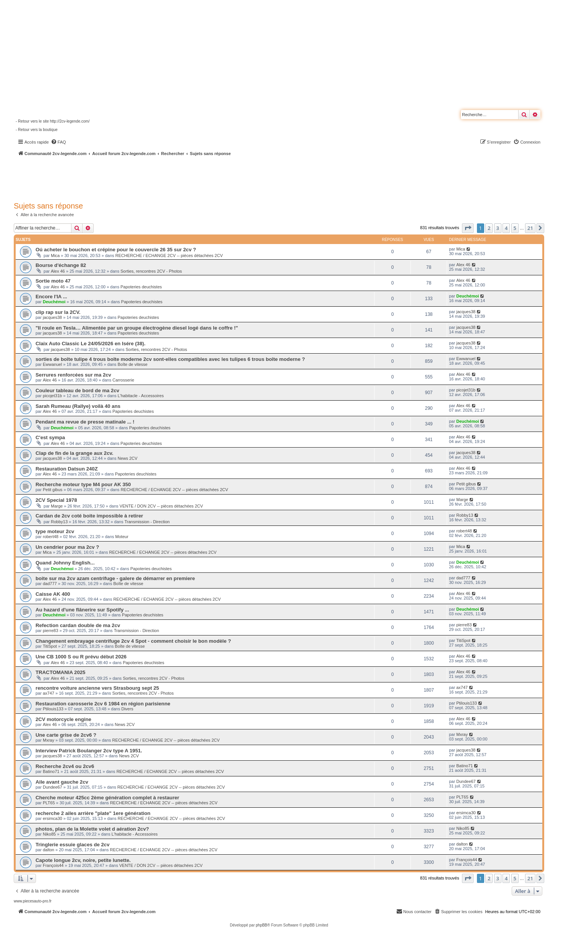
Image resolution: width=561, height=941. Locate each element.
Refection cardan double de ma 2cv (78, 625)
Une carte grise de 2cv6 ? (66, 735)
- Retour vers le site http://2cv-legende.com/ (52, 121)
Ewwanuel (52, 364)
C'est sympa (50, 437)
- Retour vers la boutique (37, 130)
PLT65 (49, 802)
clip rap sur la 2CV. (58, 312)
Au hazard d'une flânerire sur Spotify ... (82, 610)
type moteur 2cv (55, 531)
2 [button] (489, 228)
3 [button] (497, 228)
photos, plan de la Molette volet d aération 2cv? (92, 829)
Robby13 (59, 521)
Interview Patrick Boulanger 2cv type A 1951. (89, 750)
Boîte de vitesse (133, 364)
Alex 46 (58, 271)
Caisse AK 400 (53, 594)
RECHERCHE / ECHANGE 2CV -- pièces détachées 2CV (169, 255)
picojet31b (52, 395)
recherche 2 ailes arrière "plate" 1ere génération (93, 813)
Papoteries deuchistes (141, 287)
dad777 (50, 583)
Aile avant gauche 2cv (62, 782)
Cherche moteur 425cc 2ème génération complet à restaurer (107, 797)
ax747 (48, 693)
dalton (48, 849)
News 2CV (128, 458)
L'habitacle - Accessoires (141, 395)
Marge (57, 506)
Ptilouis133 (53, 709)
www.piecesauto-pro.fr (33, 901)
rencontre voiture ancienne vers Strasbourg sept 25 (97, 688)
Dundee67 (52, 787)
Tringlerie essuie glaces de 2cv (73, 844)
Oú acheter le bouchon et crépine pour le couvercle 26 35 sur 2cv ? (116, 249)
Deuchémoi (54, 301)
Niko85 (49, 834)
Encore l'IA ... (51, 296)
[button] (467, 228)
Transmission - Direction (147, 521)
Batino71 (51, 771)
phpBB (261, 925)
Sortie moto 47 (53, 281)
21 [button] (530, 228)
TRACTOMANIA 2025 (60, 672)
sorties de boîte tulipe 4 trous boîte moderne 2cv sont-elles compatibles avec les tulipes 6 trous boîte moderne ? (170, 359)
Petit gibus (52, 489)
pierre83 (50, 630)
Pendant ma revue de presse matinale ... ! (85, 422)
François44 (53, 865)
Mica (55, 255)
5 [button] (515, 228)
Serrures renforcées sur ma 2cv (73, 375)
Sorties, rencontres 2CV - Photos (151, 271)
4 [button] (506, 228)
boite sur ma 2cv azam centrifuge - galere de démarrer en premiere (115, 578)
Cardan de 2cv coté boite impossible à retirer (89, 516)
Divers (127, 709)
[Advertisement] (205, 177)
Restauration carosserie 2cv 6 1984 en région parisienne (103, 704)
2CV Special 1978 (56, 500)
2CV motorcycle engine (63, 719)
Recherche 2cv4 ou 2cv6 (65, 766)
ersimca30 (52, 818)
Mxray (48, 740)
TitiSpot (50, 646)
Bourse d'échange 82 (61, 265)
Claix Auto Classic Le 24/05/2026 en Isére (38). (91, 343)
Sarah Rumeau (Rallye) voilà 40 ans (78, 406)
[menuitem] (58, 142)
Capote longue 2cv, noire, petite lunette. (83, 860)
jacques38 (52, 317)
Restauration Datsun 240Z (67, 469)
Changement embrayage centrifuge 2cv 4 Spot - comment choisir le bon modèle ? (133, 641)
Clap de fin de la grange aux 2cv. (74, 453)
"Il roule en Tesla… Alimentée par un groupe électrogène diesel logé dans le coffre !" (137, 328)
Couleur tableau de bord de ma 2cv (77, 390)
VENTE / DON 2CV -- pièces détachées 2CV (161, 506)
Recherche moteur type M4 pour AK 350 (83, 484)
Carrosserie (123, 380)
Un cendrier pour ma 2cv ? (67, 547)
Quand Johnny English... (65, 563)
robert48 (50, 536)
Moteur (121, 536)
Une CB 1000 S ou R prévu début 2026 (81, 657)
